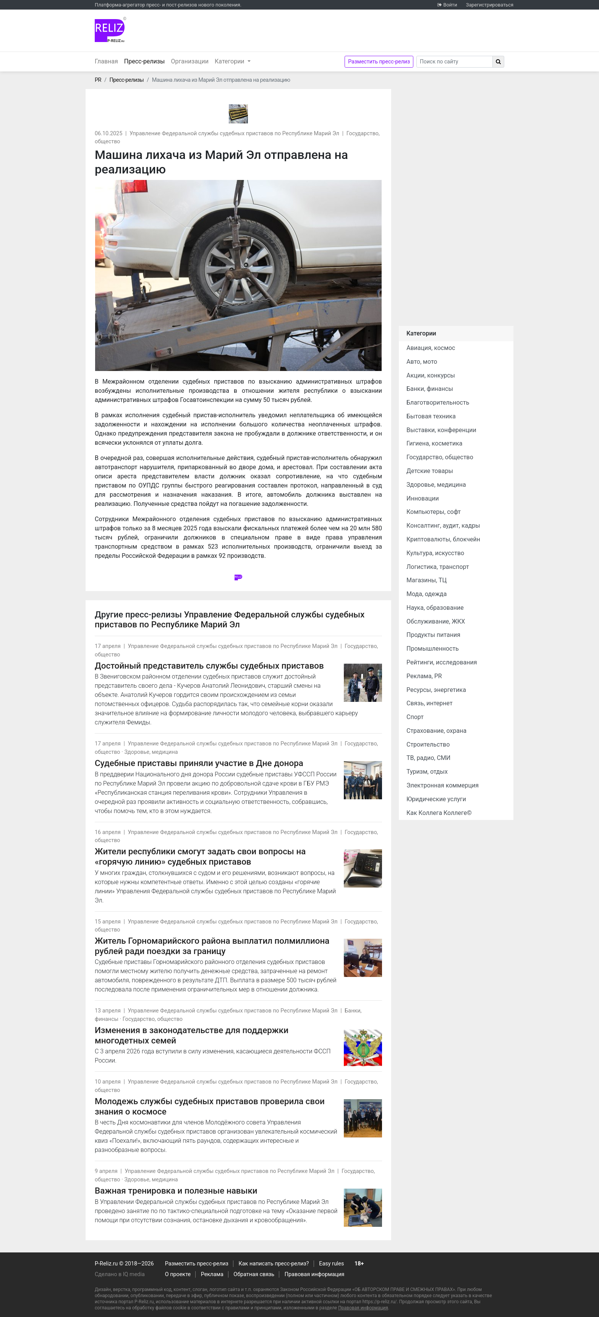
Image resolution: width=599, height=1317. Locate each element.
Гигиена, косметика (434, 443)
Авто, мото (421, 361)
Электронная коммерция (442, 785)
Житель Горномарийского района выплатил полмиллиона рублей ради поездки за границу (212, 946)
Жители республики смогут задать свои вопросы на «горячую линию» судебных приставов (200, 856)
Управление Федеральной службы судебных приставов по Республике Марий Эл (234, 133)
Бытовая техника (431, 416)
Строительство (428, 744)
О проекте (178, 1274)
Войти (450, 5)
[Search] (454, 62)
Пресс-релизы (146, 61)
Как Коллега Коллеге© (439, 812)
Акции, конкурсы (430, 375)
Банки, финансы (429, 388)
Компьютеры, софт (433, 511)
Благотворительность (437, 402)
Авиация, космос (430, 348)
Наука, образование (435, 607)
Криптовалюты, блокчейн (443, 539)
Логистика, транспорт (437, 566)
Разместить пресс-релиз (379, 61)
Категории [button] (230, 61)
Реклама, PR (424, 676)
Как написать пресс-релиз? (273, 1263)
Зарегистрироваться (489, 5)
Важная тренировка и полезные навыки (176, 1191)
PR (98, 80)
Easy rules (331, 1263)
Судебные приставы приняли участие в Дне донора (199, 763)
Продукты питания (433, 634)
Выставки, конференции (441, 430)
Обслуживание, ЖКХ (435, 621)
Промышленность (432, 648)
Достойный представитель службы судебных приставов (209, 666)
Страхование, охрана (436, 730)
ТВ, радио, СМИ (428, 757)
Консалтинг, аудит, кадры (443, 525)
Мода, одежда (426, 594)
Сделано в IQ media (120, 1274)
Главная (106, 61)
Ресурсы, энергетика (436, 689)
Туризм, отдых (427, 771)
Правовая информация (315, 1274)
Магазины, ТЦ (426, 580)
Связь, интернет (429, 703)
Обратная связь (253, 1274)
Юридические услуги (436, 799)
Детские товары (429, 471)
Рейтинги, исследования (441, 662)
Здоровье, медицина (151, 752)
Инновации (422, 498)
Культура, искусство (435, 553)
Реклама (212, 1274)
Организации (190, 61)
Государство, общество (153, 1019)
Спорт (415, 717)
